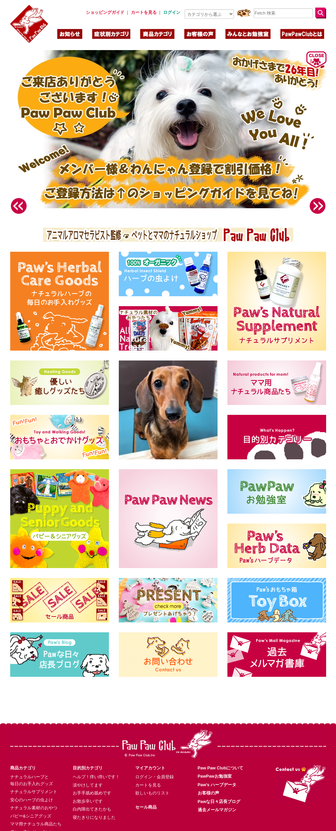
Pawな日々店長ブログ (219, 791)
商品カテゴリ (23, 757)
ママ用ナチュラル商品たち (36, 813)
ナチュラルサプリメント (33, 781)
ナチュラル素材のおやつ (33, 797)
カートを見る (148, 774)
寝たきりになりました (94, 807)
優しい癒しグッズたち (31, 821)
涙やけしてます (88, 774)
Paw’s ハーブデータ (217, 774)
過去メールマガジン (217, 799)
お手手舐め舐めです (92, 782)
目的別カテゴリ (88, 757)
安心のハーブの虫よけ (31, 789)
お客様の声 (208, 782)
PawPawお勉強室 (215, 765)
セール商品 (146, 796)
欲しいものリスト (152, 782)
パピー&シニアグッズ (31, 805)
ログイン (171, 12)
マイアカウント (150, 757)
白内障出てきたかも (92, 798)
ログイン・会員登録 (154, 766)
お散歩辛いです (88, 790)
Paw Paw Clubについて (221, 757)
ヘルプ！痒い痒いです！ (96, 766)
